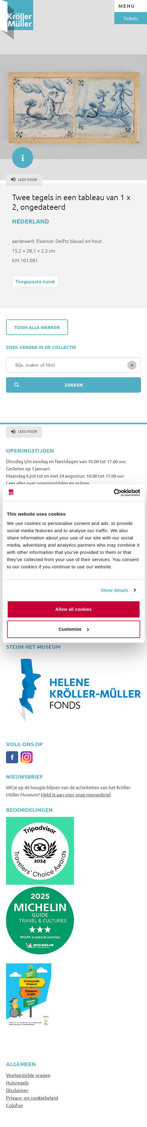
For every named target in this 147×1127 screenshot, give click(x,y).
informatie (19, 154)
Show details (115, 590)
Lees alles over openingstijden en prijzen (47, 483)
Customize (74, 629)
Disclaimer (17, 1090)
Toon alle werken (37, 327)
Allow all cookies (73, 609)
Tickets (130, 18)
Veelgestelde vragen (28, 1075)
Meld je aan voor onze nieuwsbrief (76, 794)
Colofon (14, 1105)
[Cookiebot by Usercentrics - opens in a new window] (113, 493)
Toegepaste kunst (35, 281)
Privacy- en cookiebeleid (32, 1097)
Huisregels (17, 1082)
